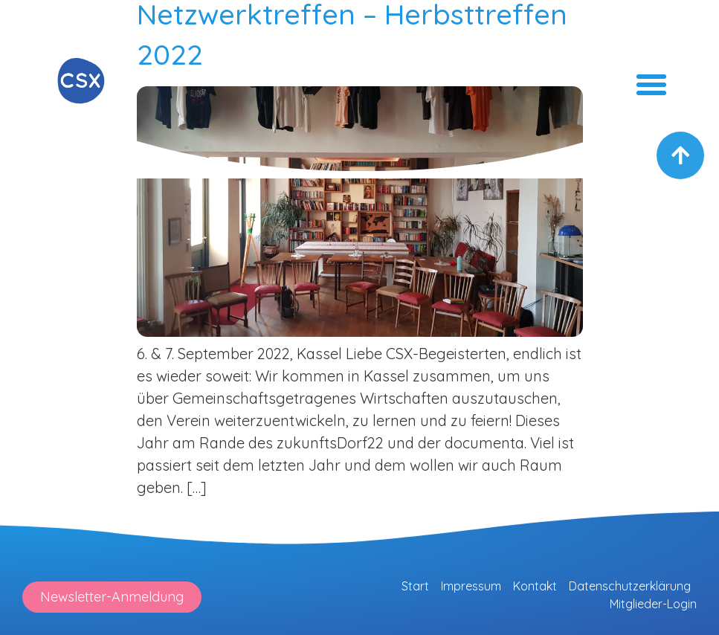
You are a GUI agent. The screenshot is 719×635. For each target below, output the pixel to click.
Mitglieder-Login (653, 603)
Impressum (471, 585)
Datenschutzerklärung (630, 585)
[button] (651, 84)
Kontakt (535, 585)
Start (415, 585)
